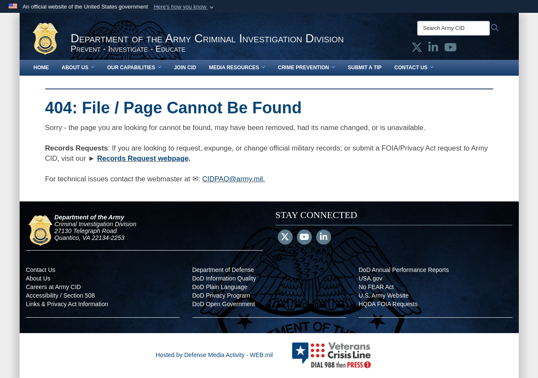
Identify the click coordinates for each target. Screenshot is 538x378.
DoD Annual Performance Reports (404, 269)
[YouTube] (304, 237)
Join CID (185, 68)
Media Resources (237, 68)
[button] (184, 7)
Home (41, 68)
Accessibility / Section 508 (60, 295)
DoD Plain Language (219, 287)
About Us (78, 68)
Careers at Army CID (53, 287)
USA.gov (370, 278)
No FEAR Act (376, 287)
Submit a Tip (364, 68)
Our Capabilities (134, 68)
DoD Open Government (223, 304)
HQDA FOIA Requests (388, 304)
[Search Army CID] (453, 28)
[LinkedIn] (323, 237)
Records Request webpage (143, 158)
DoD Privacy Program (221, 295)
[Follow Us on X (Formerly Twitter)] (285, 237)
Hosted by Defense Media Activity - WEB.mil (214, 354)
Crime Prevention (306, 68)
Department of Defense (223, 269)
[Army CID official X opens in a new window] (416, 49)
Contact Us (413, 68)
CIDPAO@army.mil (232, 179)
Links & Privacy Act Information (67, 304)
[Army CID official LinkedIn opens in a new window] (433, 49)
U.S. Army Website (384, 295)
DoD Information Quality (224, 278)
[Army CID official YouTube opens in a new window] (450, 49)
